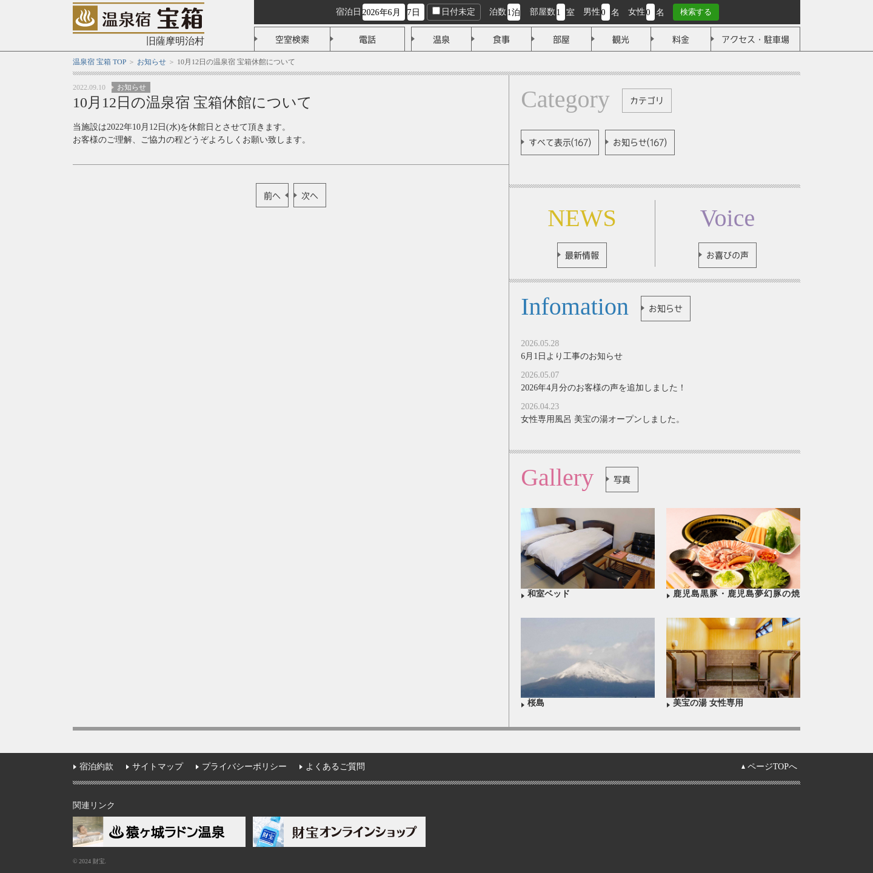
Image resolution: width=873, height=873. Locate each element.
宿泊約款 (96, 766)
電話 (367, 39)
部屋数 (542, 11)
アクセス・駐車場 (755, 39)
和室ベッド (548, 593)
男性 (591, 11)
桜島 (535, 702)
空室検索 (292, 39)
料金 (680, 39)
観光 (620, 39)
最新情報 (582, 255)
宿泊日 (348, 11)
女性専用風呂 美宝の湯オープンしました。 (602, 419)
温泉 (441, 39)
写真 (622, 479)
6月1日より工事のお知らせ (572, 356)
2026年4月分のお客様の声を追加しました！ (603, 387)
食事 (501, 39)
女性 (636, 11)
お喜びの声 (727, 255)
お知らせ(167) (640, 142)
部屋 (561, 39)
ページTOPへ (772, 766)
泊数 (497, 11)
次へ (309, 196)
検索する (696, 11)
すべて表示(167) (560, 142)
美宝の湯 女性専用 (708, 702)
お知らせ (131, 87)
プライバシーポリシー (244, 766)
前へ (272, 196)
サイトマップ (157, 766)
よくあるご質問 (335, 766)
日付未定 (453, 11)
